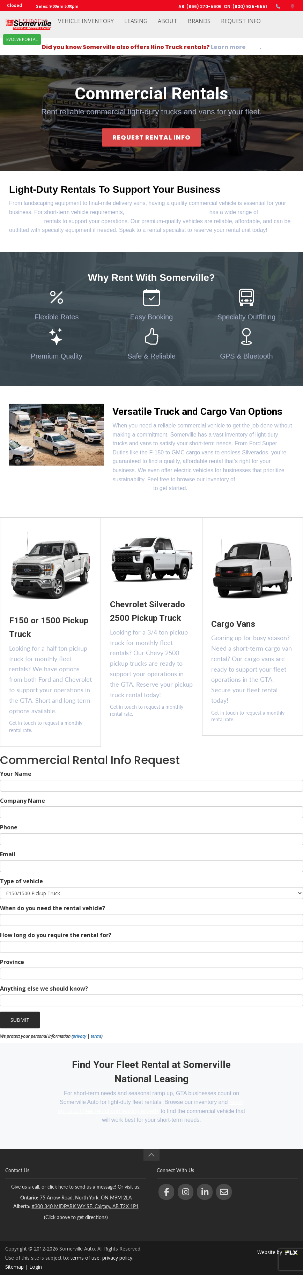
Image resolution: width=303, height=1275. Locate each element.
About (167, 27)
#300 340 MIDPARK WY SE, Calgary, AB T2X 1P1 (85, 1206)
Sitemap (14, 1266)
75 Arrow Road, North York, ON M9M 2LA (86, 1197)
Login (35, 1266)
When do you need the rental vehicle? (52, 908)
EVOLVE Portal (22, 51)
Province (12, 962)
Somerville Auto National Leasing (167, 212)
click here (57, 1187)
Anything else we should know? (44, 988)
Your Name (15, 774)
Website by (277, 1252)
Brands (199, 27)
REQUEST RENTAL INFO (151, 137)
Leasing (135, 27)
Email (7, 854)
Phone (8, 827)
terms (96, 1036)
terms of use (85, 1257)
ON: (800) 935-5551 (245, 6)
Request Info (241, 27)
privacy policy (117, 1257)
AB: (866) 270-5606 (200, 6)
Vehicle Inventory (86, 27)
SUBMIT (19, 1020)
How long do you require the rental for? (55, 935)
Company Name (22, 801)
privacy (79, 1036)
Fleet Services (26, 27)
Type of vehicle (21, 881)
